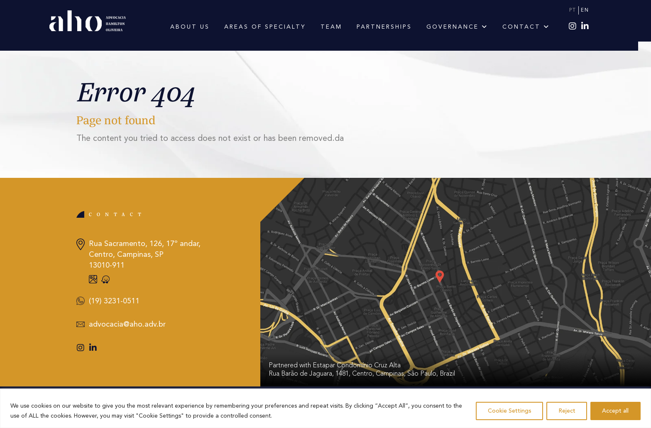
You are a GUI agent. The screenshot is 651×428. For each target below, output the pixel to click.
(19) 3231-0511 (114, 301)
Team (337, 27)
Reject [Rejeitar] (565, 411)
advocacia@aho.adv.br (127, 324)
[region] (325, 408)
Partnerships (390, 27)
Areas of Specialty (271, 27)
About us (196, 27)
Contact (532, 27)
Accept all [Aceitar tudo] (615, 411)
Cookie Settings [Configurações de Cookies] (508, 411)
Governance (463, 27)
